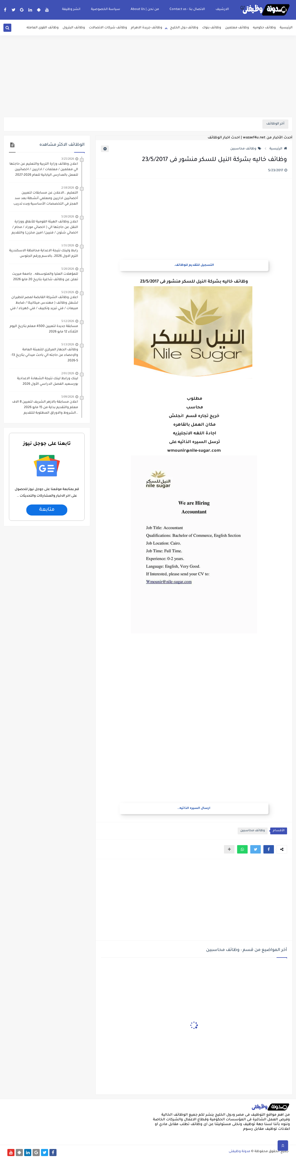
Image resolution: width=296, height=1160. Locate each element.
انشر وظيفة (71, 9)
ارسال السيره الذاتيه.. (193, 808)
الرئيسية (286, 28)
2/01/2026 (67, 373)
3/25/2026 (67, 158)
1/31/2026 (67, 245)
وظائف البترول (74, 28)
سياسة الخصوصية (105, 9)
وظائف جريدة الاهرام (146, 28)
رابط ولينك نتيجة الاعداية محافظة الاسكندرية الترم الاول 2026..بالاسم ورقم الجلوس (43, 253)
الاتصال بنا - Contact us (187, 9)
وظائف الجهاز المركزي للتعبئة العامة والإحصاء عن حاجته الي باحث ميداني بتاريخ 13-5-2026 (44, 355)
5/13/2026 (67, 344)
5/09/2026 (67, 396)
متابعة (46, 510)
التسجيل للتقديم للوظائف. (194, 265)
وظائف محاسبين (245, 149)
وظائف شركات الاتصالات (108, 28)
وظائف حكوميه (264, 28)
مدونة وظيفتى (239, 1151)
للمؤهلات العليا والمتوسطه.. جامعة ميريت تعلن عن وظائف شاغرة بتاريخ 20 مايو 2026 (45, 277)
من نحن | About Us (145, 9)
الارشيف (222, 9)
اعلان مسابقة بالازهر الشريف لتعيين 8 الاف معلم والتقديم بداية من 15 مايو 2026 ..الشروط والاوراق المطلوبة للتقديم (45, 407)
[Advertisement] (148, 76)
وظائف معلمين (237, 28)
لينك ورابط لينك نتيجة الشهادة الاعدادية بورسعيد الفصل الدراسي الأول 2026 (47, 381)
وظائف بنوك (211, 28)
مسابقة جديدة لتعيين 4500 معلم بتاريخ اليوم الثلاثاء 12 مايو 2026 (44, 329)
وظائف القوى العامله (43, 28)
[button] (268, 849)
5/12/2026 (67, 321)
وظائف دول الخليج (184, 28)
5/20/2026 (67, 216)
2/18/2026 (67, 187)
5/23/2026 (67, 292)
